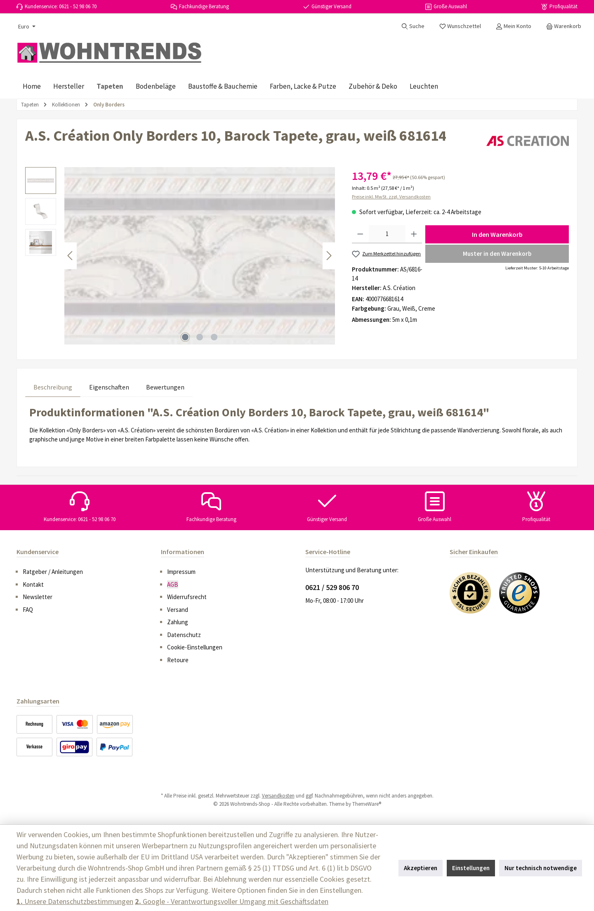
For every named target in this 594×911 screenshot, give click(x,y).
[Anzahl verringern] (360, 234)
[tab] (52, 387)
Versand (177, 610)
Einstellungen (471, 868)
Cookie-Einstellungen (194, 647)
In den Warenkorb (497, 234)
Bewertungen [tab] (165, 387)
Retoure (178, 660)
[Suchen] (413, 26)
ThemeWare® (366, 803)
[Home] (31, 86)
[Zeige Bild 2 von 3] (199, 337)
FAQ (28, 610)
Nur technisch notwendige (540, 868)
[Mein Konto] (513, 26)
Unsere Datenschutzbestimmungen (74, 901)
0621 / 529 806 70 (332, 587)
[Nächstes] (329, 255)
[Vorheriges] (70, 255)
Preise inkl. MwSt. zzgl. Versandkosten (391, 197)
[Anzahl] (387, 234)
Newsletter (37, 597)
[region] (180, 256)
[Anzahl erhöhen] (413, 234)
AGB (172, 584)
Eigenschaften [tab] (109, 387)
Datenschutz (184, 635)
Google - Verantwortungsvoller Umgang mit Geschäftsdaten (231, 901)
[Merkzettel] (460, 26)
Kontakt (33, 584)
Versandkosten (278, 795)
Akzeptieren (420, 868)
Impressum (181, 572)
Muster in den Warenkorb (497, 253)
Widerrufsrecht (187, 597)
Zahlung (177, 622)
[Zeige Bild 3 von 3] (214, 337)
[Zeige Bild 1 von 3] (185, 337)
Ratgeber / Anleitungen (53, 572)
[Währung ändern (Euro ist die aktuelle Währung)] (25, 26)
